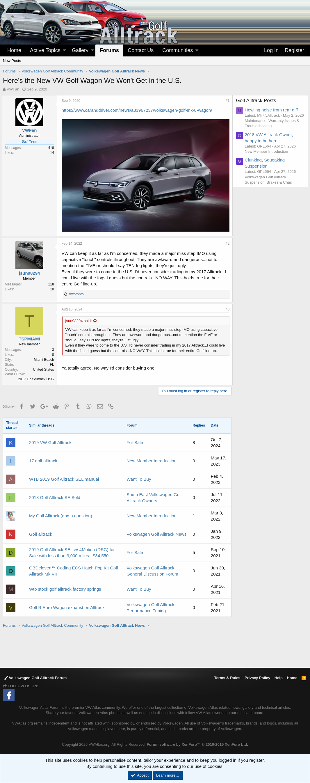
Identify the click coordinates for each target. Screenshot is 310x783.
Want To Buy (139, 477)
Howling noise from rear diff (272, 109)
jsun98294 (30, 271)
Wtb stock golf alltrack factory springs (65, 587)
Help (279, 676)
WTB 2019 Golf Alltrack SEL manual (64, 477)
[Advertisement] (155, 646)
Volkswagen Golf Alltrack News (156, 532)
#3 (226, 308)
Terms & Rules (227, 676)
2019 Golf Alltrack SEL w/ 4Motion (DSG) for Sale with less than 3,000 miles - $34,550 (72, 550)
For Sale (135, 440)
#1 (226, 101)
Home (14, 50)
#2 (226, 242)
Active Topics (45, 50)
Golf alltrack (40, 532)
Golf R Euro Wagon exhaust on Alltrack (67, 605)
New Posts (12, 60)
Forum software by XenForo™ (197, 743)
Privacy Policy (257, 676)
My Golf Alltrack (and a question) (60, 514)
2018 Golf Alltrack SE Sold (54, 495)
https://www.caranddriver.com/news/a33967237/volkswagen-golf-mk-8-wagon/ (138, 110)
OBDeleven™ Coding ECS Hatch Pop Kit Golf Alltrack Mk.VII (73, 569)
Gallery (80, 50)
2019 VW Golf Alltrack (50, 440)
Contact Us (141, 50)
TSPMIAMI (30, 337)
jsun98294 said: (80, 319)
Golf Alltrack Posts (258, 100)
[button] (64, 50)
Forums (109, 50)
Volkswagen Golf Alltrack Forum (35, 676)
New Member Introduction (152, 459)
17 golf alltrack (43, 459)
